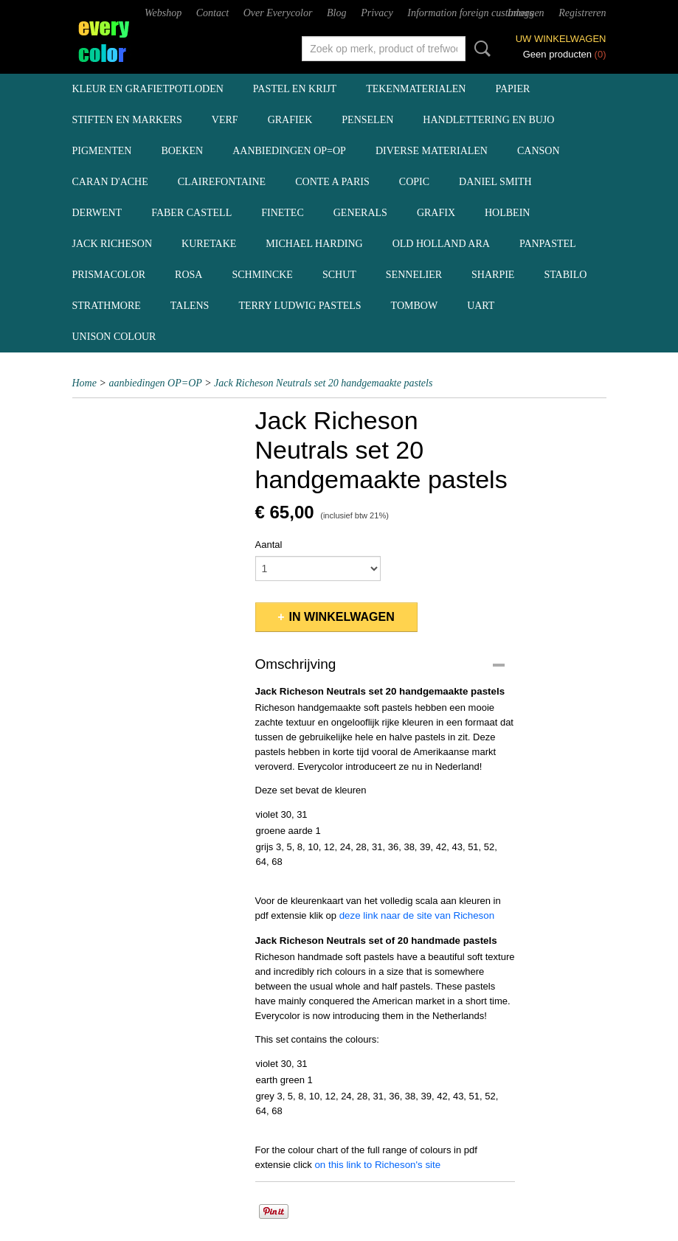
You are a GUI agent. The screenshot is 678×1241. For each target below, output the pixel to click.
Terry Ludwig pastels (299, 305)
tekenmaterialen (416, 88)
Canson (538, 150)
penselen (367, 119)
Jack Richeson (112, 243)
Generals (360, 212)
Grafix (436, 212)
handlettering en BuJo (488, 119)
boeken (182, 150)
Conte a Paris (332, 181)
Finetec (282, 212)
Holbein (507, 212)
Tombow (414, 305)
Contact (212, 12)
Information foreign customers (470, 12)
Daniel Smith (495, 181)
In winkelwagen (342, 617)
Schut (339, 274)
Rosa (188, 274)
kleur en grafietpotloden (148, 88)
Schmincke (262, 274)
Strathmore (106, 305)
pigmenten (102, 150)
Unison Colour (114, 336)
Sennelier (414, 274)
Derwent (97, 212)
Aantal (269, 544)
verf (225, 119)
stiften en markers (127, 119)
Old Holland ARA (441, 243)
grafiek (290, 119)
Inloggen (526, 12)
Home (84, 383)
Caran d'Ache (110, 181)
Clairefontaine (222, 181)
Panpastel (547, 243)
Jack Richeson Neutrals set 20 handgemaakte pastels (323, 383)
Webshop (163, 12)
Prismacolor (109, 274)
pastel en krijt (294, 88)
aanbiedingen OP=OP (289, 150)
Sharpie (492, 274)
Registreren (582, 12)
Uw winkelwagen (561, 38)
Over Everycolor (278, 12)
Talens (190, 305)
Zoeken (479, 49)
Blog (336, 12)
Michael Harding (314, 243)
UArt (480, 305)
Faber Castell (191, 212)
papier (512, 88)
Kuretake (208, 243)
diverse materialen (432, 150)
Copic (414, 181)
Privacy (377, 12)
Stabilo (565, 274)
